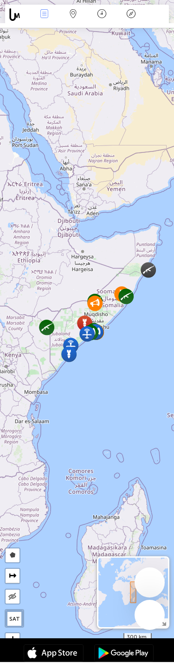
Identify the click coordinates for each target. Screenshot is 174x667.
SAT (14, 619)
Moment (102, 14)
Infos (44, 14)
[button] (126, 296)
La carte (73, 14)
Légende (130, 14)
